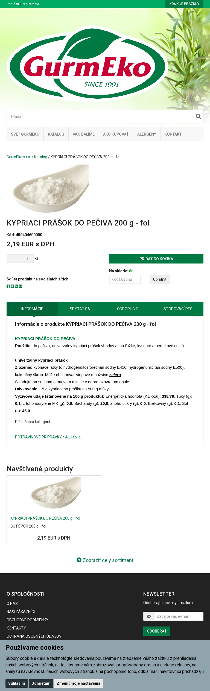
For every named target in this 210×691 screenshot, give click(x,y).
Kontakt (173, 134)
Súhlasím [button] (16, 683)
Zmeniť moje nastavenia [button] (78, 683)
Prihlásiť (13, 4)
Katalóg (40, 157)
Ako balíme (84, 134)
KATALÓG (56, 134)
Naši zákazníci (21, 612)
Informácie (32, 309)
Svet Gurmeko (25, 134)
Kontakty (16, 628)
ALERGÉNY (146, 134)
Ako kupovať (116, 134)
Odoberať (157, 631)
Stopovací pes (178, 309)
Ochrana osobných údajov (34, 636)
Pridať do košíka (156, 259)
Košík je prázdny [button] (184, 4)
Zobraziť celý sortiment (105, 560)
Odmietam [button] (41, 683)
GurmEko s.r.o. (19, 157)
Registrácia (30, 4)
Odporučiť (127, 309)
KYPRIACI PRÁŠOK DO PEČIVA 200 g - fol (45, 518)
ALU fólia (73, 437)
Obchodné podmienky (27, 620)
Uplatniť (160, 279)
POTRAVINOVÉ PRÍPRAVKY (38, 437)
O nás (12, 603)
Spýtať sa (80, 309)
